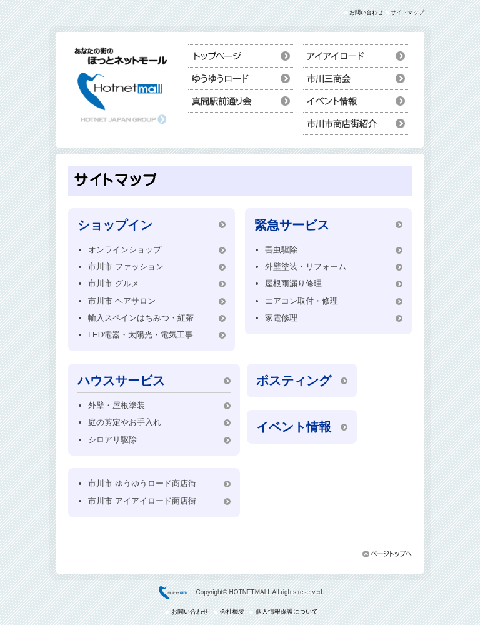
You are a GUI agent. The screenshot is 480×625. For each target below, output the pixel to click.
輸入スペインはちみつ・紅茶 (141, 317)
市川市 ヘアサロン (122, 301)
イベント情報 (356, 101)
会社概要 (232, 611)
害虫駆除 (281, 249)
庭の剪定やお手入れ (124, 422)
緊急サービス (291, 225)
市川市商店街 (356, 123)
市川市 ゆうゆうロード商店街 (142, 483)
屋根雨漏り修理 (293, 283)
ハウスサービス (356, 56)
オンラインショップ (124, 249)
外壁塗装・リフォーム (305, 266)
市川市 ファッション (126, 266)
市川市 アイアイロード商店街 (142, 501)
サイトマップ (407, 12)
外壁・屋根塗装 (116, 405)
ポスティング (293, 381)
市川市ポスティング (241, 78)
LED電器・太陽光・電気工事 (140, 334)
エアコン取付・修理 (301, 301)
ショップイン (356, 78)
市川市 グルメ (113, 283)
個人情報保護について (287, 611)
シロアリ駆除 (112, 439)
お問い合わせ (366, 12)
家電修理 (281, 317)
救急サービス (241, 101)
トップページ (241, 56)
